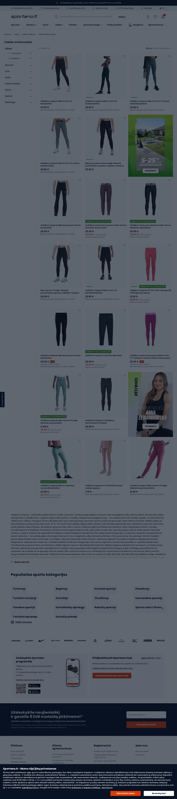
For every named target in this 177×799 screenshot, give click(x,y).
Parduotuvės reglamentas (106, 741)
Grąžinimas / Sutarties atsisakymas (62, 751)
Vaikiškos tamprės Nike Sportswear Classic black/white (60, 224)
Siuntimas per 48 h (77, 8)
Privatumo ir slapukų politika (107, 754)
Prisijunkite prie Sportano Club (112, 665)
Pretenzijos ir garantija (62, 757)
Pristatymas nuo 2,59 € (23, 8)
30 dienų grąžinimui (51, 8)
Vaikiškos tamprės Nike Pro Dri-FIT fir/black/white (101, 102)
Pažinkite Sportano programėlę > (30, 670)
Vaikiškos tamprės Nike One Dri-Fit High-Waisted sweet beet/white (149, 480)
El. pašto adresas (137, 705)
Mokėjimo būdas (18, 752)
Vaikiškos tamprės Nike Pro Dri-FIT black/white (56, 102)
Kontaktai (148, 8)
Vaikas (16, 34)
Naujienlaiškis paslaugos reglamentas (105, 746)
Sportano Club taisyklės (105, 751)
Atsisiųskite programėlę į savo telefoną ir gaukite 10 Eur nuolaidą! (90, 3)
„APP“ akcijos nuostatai (104, 762)
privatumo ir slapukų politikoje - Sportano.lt (92, 787)
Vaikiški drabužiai (29, 34)
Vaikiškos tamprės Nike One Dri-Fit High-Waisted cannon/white (59, 416)
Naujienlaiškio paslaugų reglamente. (52, 718)
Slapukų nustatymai (103, 758)
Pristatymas (16, 748)
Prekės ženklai (58, 760)
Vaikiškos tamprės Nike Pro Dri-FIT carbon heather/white (60, 163)
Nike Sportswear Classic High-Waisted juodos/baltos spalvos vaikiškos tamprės (104, 163)
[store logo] (24, 17)
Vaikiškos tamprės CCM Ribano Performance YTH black (99, 416)
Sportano (7, 34)
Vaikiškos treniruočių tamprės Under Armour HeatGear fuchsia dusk (106, 224)
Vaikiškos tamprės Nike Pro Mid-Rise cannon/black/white (57, 480)
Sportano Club (102, 8)
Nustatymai (159, 793)
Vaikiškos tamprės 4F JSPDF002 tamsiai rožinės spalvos (104, 480)
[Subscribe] (146, 715)
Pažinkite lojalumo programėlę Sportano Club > (113, 658)
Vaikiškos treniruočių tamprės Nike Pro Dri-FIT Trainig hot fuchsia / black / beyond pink (150, 352)
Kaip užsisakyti (17, 741)
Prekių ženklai (114, 25)
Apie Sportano (142, 741)
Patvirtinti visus (126, 793)
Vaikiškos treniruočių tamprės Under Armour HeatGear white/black (150, 224)
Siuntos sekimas (18, 745)
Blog (54, 764)
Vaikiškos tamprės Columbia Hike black (103, 351)
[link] (148, 17)
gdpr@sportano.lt (30, 787)
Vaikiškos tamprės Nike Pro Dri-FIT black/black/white (101, 288)
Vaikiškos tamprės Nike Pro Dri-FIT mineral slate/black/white (149, 102)
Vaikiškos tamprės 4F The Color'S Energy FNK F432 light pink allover (150, 288)
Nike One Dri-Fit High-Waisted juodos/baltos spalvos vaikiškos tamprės (59, 288)
